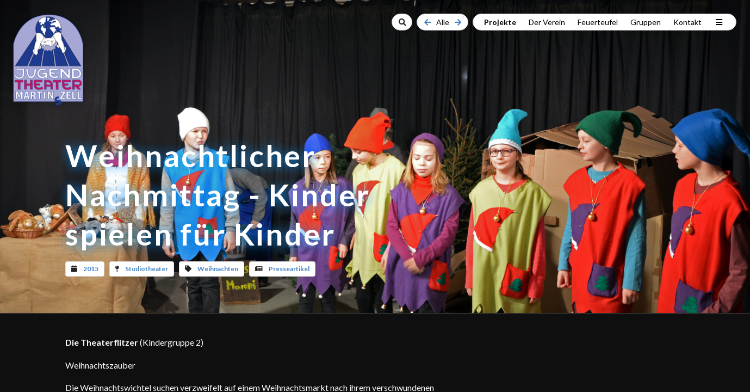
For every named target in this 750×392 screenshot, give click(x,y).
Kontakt (687, 22)
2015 (90, 269)
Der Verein (547, 22)
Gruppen (645, 22)
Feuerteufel (598, 22)
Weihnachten (217, 269)
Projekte (500, 22)
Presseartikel (289, 269)
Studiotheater (146, 269)
